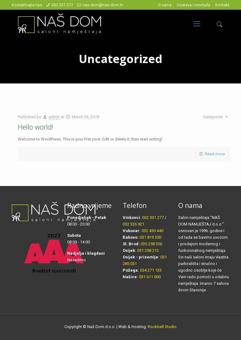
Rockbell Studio (162, 326)
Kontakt (222, 5)
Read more (215, 153)
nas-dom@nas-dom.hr (103, 5)
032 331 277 (62, 5)
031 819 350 (150, 237)
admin (54, 116)
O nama (165, 5)
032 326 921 (133, 224)
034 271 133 (151, 270)
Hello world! (35, 126)
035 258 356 (151, 244)
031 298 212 (148, 250)
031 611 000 (150, 276)
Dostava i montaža (193, 5)
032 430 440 (152, 230)
